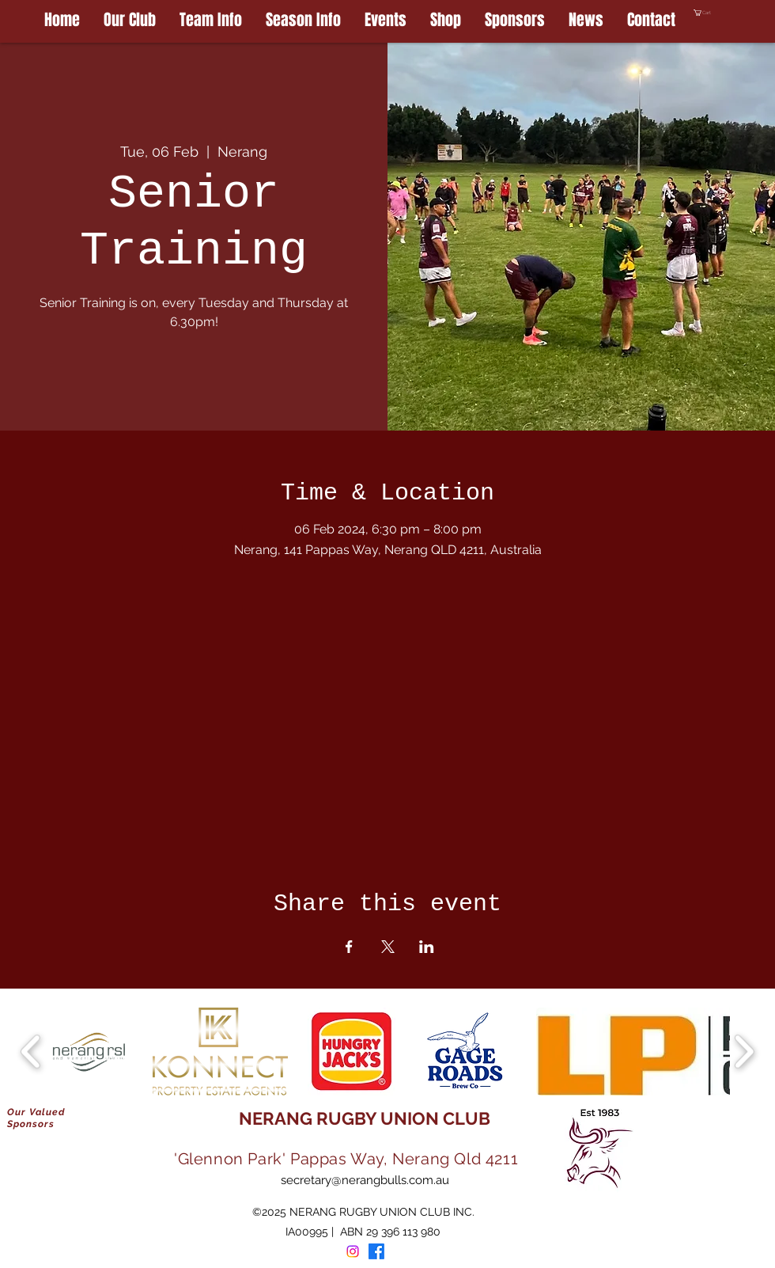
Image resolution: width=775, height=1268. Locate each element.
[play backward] (31, 1051)
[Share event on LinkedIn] (426, 946)
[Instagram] (353, 1251)
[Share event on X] (387, 946)
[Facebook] (376, 1251)
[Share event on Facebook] (349, 946)
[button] (734, 12)
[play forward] (744, 1051)
